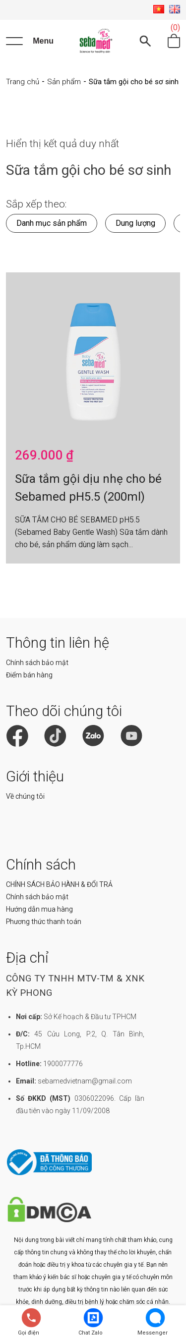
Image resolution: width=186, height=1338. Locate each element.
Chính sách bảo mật (37, 663)
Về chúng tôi (25, 796)
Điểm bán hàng (29, 675)
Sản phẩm (64, 81)
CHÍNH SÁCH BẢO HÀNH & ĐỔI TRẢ (59, 884)
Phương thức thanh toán (43, 922)
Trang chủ (22, 81)
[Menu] (30, 41)
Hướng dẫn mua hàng (39, 909)
